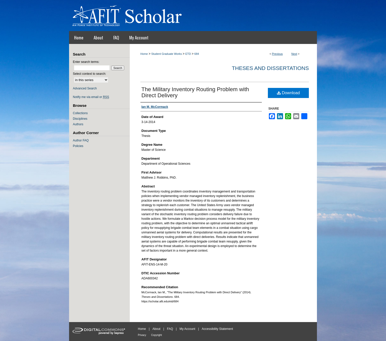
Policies (78, 146)
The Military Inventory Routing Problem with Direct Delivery (195, 92)
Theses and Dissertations (270, 68)
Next (294, 53)
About (156, 329)
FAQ (170, 329)
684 (196, 53)
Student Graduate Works (166, 53)
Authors (78, 124)
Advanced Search (85, 88)
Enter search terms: (86, 62)
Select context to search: (89, 74)
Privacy (142, 335)
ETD (188, 53)
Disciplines (80, 118)
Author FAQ (81, 140)
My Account (187, 329)
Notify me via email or (91, 97)
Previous (277, 53)
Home (144, 53)
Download (288, 93)
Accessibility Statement (217, 329)
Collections (80, 113)
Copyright (156, 335)
